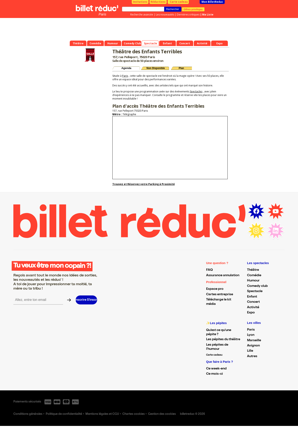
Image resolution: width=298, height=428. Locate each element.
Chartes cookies (133, 414)
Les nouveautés (165, 14)
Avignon (253, 346)
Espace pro (214, 289)
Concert (253, 302)
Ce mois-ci (214, 374)
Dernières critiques (188, 14)
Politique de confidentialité (64, 414)
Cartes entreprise (219, 294)
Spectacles (196, 91)
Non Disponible (156, 68)
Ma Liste (207, 14)
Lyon (250, 335)
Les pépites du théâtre (223, 339)
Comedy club (257, 286)
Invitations (140, 2)
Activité (253, 307)
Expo (251, 312)
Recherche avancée (141, 14)
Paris (102, 14)
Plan (181, 68)
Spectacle (254, 291)
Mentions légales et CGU (102, 414)
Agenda (126, 68)
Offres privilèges (193, 9)
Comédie (254, 275)
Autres (252, 356)
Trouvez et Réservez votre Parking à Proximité (143, 184)
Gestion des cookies (162, 414)
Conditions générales (27, 414)
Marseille (254, 340)
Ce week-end (216, 369)
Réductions (158, 2)
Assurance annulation (222, 275)
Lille (250, 351)
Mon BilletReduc (212, 2)
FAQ (209, 270)
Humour (253, 280)
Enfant (252, 297)
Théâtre (253, 270)
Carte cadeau (179, 2)
